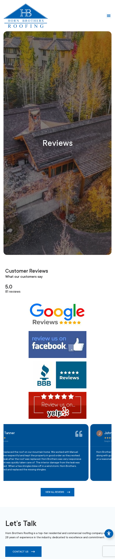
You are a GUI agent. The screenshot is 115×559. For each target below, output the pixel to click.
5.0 (8, 287)
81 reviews (13, 292)
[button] (108, 16)
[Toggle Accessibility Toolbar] (109, 533)
